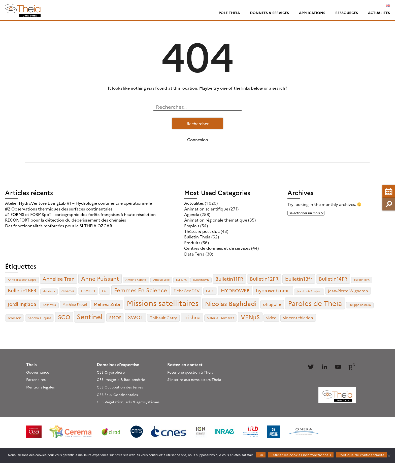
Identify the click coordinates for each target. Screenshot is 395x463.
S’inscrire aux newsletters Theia (194, 379)
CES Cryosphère (111, 372)
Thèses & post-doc (202, 231)
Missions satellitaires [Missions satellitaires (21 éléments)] (163, 303)
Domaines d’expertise (118, 364)
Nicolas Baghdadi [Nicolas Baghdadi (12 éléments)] (230, 303)
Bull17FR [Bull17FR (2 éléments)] (181, 279)
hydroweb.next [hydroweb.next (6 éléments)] (273, 290)
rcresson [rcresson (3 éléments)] (14, 317)
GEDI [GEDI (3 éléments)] (210, 291)
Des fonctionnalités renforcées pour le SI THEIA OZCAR (58, 225)
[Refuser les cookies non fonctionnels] (388, 455)
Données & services (269, 12)
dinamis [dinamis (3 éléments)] (67, 291)
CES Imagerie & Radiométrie (121, 379)
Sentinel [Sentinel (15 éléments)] (90, 316)
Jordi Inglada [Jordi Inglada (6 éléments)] (22, 304)
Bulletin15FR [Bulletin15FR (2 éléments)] (362, 279)
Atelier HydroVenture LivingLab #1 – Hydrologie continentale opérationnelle (78, 203)
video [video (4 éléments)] (271, 317)
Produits (192, 242)
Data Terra (194, 254)
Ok (260, 454)
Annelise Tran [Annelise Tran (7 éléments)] (59, 278)
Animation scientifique (206, 208)
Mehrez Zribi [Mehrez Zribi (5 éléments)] (107, 304)
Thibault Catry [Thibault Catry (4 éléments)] (163, 317)
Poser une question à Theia (190, 372)
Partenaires (36, 379)
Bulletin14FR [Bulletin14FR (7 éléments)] (333, 278)
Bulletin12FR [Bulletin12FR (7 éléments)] (264, 278)
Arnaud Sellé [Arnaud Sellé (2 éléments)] (161, 279)
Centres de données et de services (217, 248)
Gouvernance (37, 372)
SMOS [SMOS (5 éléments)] (115, 317)
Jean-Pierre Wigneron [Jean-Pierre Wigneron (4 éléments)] (348, 290)
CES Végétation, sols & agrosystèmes (128, 401)
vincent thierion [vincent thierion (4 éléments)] (298, 317)
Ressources (346, 12)
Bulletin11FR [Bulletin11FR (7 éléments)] (229, 278)
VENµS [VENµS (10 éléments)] (250, 317)
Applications (312, 12)
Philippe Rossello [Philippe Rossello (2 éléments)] (360, 305)
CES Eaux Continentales (117, 394)
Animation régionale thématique (215, 220)
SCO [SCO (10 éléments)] (64, 317)
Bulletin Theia (197, 236)
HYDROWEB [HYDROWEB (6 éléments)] (235, 290)
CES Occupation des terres (120, 386)
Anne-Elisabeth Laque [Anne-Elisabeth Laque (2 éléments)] (22, 279)
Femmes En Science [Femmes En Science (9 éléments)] (140, 290)
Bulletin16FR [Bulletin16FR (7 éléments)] (22, 290)
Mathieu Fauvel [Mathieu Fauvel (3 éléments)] (74, 304)
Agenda (191, 214)
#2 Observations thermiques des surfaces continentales (58, 208)
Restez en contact (185, 364)
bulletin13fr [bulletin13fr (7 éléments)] (298, 278)
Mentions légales (40, 386)
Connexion (197, 139)
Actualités (379, 12)
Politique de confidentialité (361, 454)
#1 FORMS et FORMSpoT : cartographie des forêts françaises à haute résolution (80, 214)
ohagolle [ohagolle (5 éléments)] (272, 304)
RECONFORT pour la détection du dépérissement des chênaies (65, 220)
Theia (31, 364)
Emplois (191, 225)
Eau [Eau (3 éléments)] (105, 291)
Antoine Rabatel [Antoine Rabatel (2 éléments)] (136, 279)
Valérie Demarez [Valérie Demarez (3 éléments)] (220, 317)
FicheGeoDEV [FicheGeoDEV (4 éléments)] (187, 290)
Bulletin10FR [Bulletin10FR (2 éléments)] (201, 279)
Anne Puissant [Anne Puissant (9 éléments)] (100, 278)
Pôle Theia (229, 12)
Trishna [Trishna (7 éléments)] (192, 317)
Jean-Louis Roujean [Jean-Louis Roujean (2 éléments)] (309, 291)
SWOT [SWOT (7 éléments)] (135, 317)
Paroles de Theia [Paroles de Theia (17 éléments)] (315, 303)
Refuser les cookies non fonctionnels (301, 454)
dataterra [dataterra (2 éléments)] (49, 291)
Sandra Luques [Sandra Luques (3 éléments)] (39, 317)
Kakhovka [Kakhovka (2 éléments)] (49, 305)
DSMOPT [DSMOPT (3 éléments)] (88, 291)
